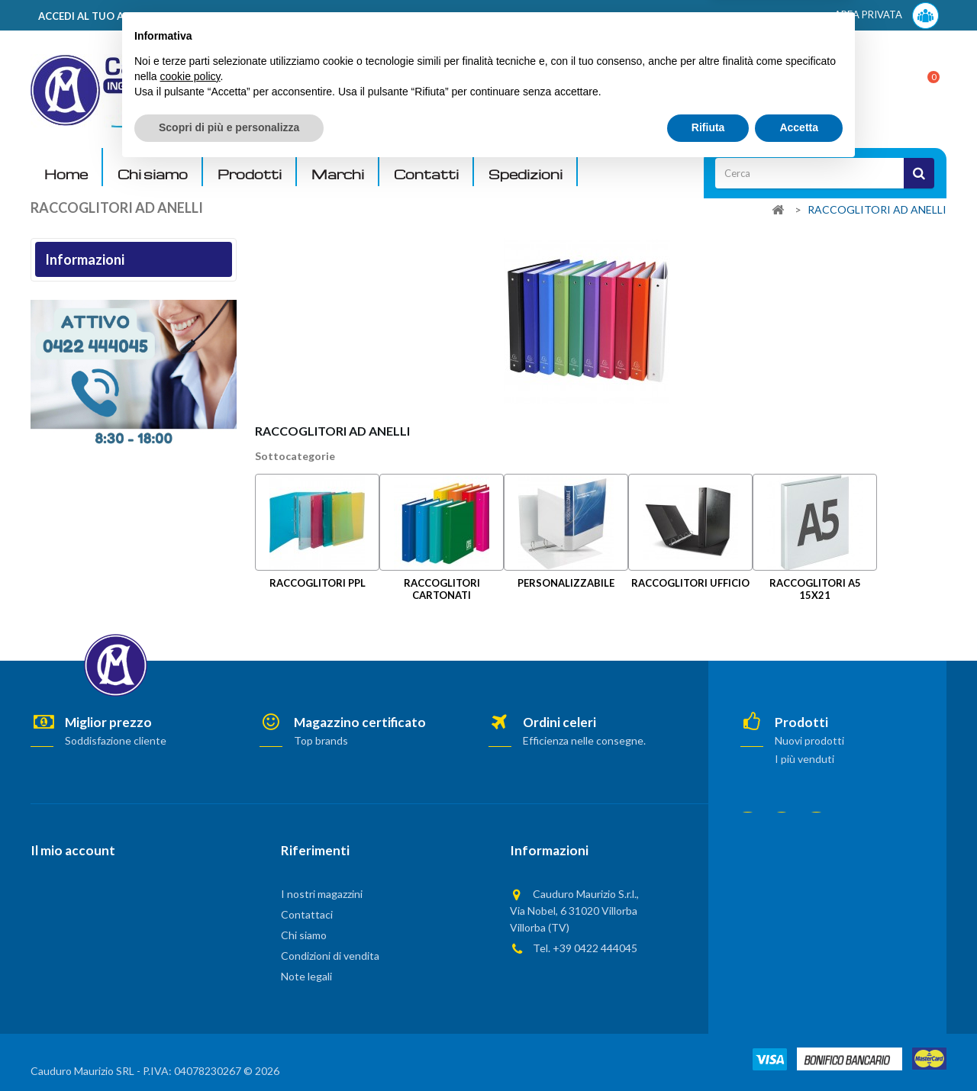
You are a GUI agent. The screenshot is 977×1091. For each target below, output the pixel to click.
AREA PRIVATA (886, 15)
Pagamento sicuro (80, 398)
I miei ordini (58, 895)
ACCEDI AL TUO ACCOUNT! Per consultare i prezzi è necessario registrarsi (224, 16)
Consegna (63, 297)
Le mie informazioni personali (98, 934)
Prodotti (250, 174)
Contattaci (307, 914)
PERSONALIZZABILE (566, 583)
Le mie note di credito (82, 915)
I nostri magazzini (78, 423)
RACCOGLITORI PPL (317, 583)
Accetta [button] (798, 1049)
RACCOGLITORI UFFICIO (690, 583)
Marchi (337, 174)
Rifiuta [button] (708, 1049)
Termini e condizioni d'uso (96, 347)
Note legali (64, 322)
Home (66, 174)
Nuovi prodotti (809, 740)
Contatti (426, 174)
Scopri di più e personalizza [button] (229, 1049)
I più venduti (804, 758)
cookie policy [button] (190, 998)
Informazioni (84, 259)
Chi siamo (153, 174)
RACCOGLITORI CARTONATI (442, 588)
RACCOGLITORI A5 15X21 (815, 588)
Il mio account (73, 850)
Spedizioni (525, 174)
